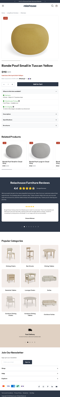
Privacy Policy (18, 393)
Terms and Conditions (7, 393)
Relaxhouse (13, 396)
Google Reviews (41, 189)
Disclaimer (25, 393)
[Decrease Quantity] (4, 84)
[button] (19, 101)
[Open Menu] (3, 5)
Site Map (32, 393)
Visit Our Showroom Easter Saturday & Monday (30, 1)
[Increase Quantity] (12, 84)
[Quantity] (8, 84)
